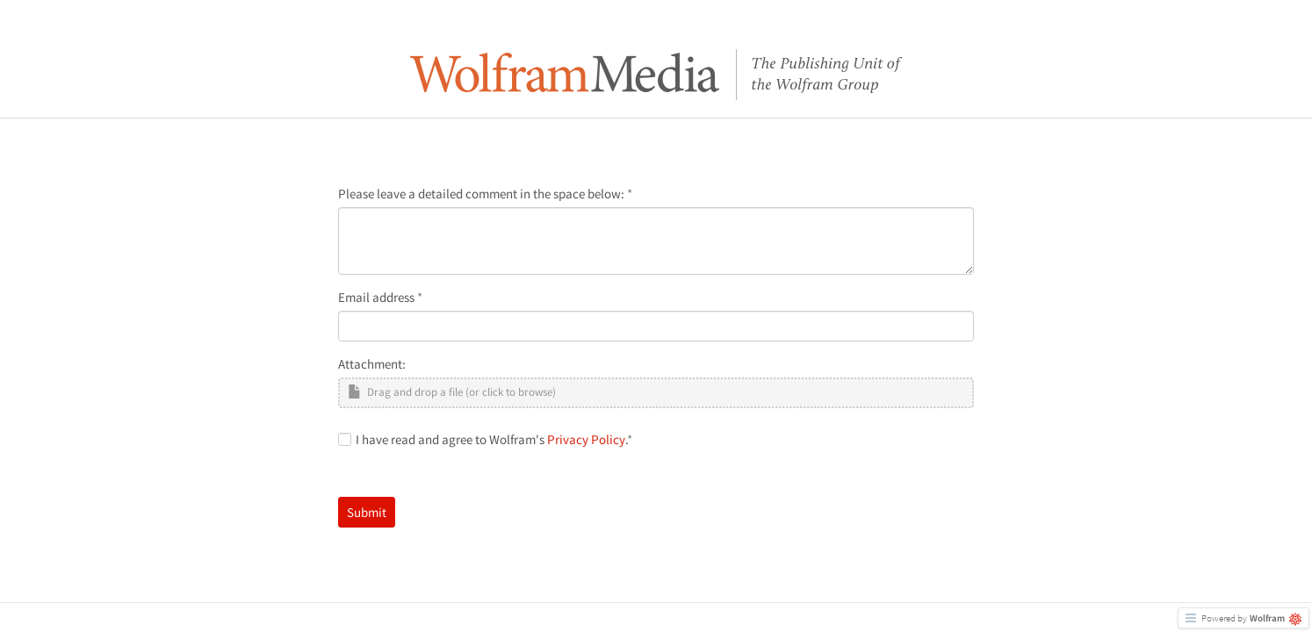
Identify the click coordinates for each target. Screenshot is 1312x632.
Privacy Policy (586, 439)
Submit (366, 512)
